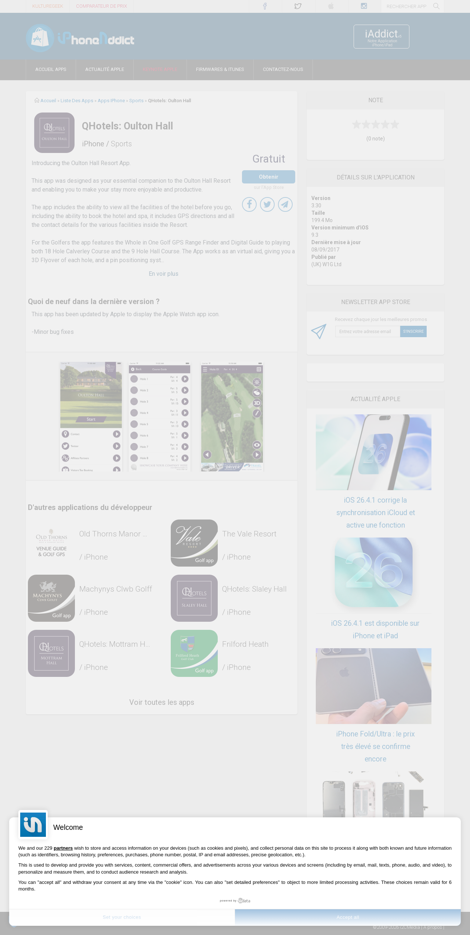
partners (63, 848)
